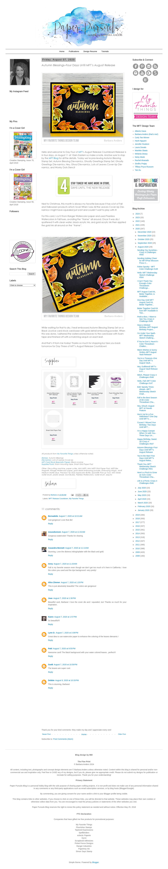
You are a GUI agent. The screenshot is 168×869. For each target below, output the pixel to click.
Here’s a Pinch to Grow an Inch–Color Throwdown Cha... (147, 474)
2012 (137, 541)
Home (61, 51)
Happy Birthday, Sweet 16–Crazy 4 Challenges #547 (147, 441)
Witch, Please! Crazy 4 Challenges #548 (147, 376)
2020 (137, 229)
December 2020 (145, 232)
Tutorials (105, 51)
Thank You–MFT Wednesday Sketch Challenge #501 (146, 466)
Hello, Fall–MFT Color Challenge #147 (146, 382)
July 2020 (142, 488)
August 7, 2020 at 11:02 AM (73, 532)
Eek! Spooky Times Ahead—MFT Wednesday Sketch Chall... (146, 390)
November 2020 (145, 236)
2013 (137, 537)
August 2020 (143, 247)
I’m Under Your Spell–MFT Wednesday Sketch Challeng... (146, 335)
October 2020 (144, 239)
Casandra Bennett (56, 548)
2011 (137, 545)
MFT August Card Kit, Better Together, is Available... (146, 294)
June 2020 (142, 491)
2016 (137, 526)
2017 (137, 522)
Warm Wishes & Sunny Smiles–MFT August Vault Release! (147, 352)
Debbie (51, 680)
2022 (137, 221)
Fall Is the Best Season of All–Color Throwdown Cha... (147, 400)
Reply (50, 524)
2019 (137, 515)
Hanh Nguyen (141, 141)
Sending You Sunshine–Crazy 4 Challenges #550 (147, 252)
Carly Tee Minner (142, 137)
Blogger (95, 862)
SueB (50, 664)
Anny (50, 564)
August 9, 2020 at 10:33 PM (67, 680)
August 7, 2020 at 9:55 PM (64, 648)
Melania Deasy (141, 154)
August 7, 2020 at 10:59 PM (65, 664)
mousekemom (54, 532)
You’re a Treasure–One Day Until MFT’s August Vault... (147, 360)
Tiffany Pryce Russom (144, 167)
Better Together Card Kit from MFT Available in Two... (147, 310)
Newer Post (46, 734)
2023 (137, 217)
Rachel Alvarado (142, 160)
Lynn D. (51, 633)
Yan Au (138, 170)
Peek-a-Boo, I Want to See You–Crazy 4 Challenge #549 (146, 319)
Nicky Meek (140, 157)
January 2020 (144, 510)
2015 (137, 530)
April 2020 (142, 499)
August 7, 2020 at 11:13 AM (77, 548)
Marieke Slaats (141, 150)
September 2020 (145, 243)
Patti (50, 648)
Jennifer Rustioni (142, 144)
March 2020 (143, 503)
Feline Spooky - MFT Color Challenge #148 (147, 268)
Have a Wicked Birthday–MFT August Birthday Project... (147, 327)
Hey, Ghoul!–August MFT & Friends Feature (145, 408)
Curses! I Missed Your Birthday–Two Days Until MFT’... (146, 424)
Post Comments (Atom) (63, 739)
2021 (137, 225)
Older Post (122, 734)
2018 (137, 518)
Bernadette (53, 516)
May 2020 (142, 495)
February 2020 (144, 506)
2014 (137, 533)
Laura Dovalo (140, 147)
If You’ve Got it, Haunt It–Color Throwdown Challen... (147, 343)
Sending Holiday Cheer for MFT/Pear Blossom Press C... (147, 260)
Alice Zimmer (54, 582)
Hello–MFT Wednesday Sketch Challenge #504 (147, 275)
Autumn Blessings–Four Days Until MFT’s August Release (147, 449)
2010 (137, 548)
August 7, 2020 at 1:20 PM (72, 582)
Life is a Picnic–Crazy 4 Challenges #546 (147, 482)
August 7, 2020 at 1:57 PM (65, 617)
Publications (74, 51)
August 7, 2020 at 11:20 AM (65, 564)
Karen (51, 617)
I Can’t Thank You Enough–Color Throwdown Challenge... (144, 284)
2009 (137, 552)
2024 (137, 214)
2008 (137, 556)
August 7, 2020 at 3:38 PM (67, 633)
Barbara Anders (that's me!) (146, 134)
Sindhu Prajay (141, 164)
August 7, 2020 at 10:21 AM (70, 516)
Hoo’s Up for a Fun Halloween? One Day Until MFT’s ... (147, 416)
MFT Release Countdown (58, 499)
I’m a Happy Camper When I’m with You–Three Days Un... (146, 433)
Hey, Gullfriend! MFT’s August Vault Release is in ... (147, 368)
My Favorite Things (76, 499)
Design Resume (90, 51)
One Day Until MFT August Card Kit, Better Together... (145, 302)
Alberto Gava (140, 131)
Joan (50, 598)
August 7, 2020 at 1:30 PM (64, 598)
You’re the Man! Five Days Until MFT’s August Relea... (146, 458)
